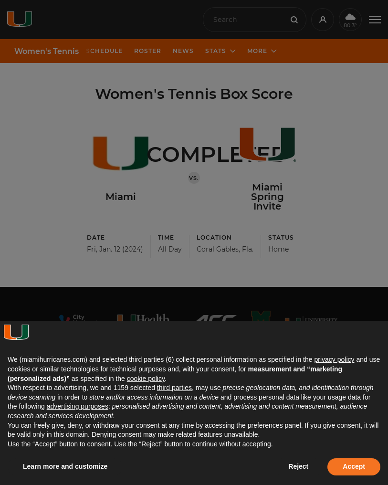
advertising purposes (77, 406)
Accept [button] (354, 466)
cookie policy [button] (146, 378)
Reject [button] (298, 466)
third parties (174, 387)
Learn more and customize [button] (65, 466)
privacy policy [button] (334, 359)
